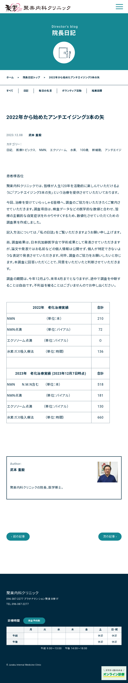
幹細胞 (96, 150)
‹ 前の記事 (18, 536)
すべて (9, 90)
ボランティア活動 (72, 90)
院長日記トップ (31, 77)
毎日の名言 (45, 90)
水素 (73, 150)
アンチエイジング (116, 150)
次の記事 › (110, 536)
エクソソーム (58, 150)
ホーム (10, 77)
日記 (26, 90)
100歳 (84, 150)
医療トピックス (25, 150)
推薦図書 (97, 90)
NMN (42, 150)
